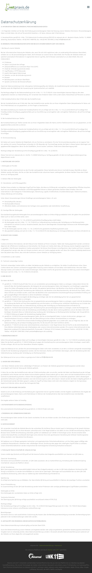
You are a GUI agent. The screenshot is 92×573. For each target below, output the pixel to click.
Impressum (58, 545)
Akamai (50, 550)
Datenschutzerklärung (46, 545)
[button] (88, 7)
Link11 (58, 550)
